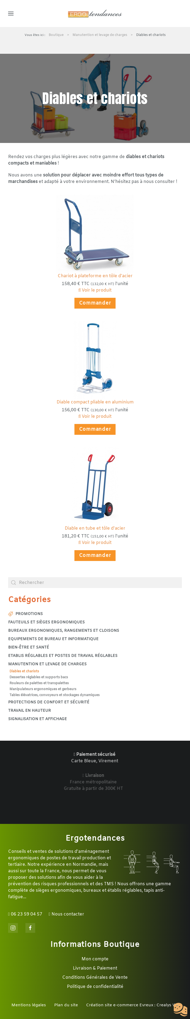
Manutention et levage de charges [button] (47, 664)
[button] (11, 13)
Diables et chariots (24, 671)
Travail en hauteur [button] (29, 710)
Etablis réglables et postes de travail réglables (62, 656)
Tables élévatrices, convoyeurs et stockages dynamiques (54, 695)
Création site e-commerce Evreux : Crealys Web (134, 1005)
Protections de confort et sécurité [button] (48, 702)
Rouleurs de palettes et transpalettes (39, 683)
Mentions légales (28, 1005)
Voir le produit (95, 290)
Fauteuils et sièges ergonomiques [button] (46, 622)
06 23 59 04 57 (25, 914)
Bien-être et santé (28, 647)
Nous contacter (66, 914)
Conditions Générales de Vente (95, 977)
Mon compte (95, 959)
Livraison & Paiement (95, 968)
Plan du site (66, 1005)
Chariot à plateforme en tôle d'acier (95, 276)
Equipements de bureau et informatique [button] (53, 639)
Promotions (25, 614)
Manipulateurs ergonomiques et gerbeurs (42, 689)
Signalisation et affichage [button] (37, 719)
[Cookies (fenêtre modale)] (180, 1010)
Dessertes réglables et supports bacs (38, 677)
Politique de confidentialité (95, 987)
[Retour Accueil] (95, 13)
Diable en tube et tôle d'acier (95, 528)
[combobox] (95, 582)
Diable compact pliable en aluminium (95, 402)
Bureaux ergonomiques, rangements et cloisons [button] (63, 630)
